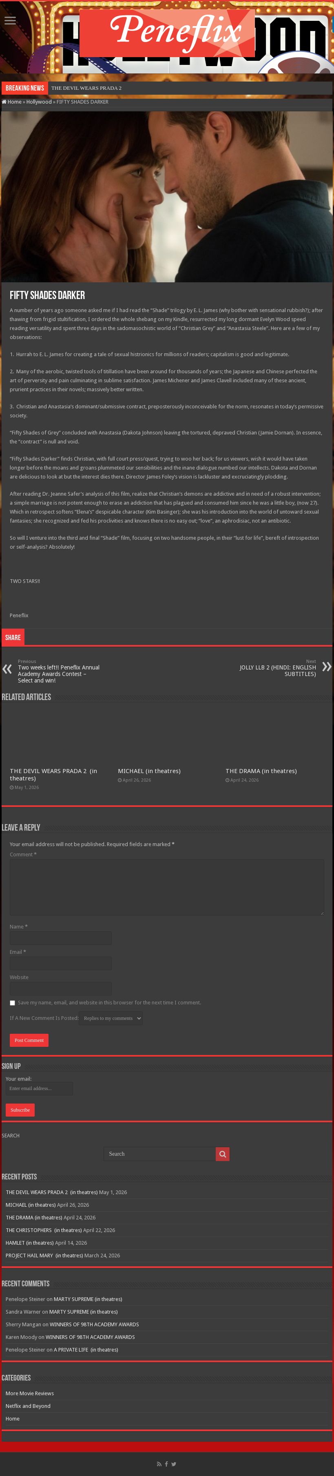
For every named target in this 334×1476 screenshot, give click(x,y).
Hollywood (39, 102)
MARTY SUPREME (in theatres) (88, 1299)
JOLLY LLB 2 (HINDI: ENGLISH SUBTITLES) (274, 668)
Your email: (18, 1079)
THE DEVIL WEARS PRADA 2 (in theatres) (52, 1192)
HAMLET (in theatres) (30, 1243)
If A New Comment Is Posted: (76, 1018)
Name (19, 927)
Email (18, 952)
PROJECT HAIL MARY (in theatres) (44, 1255)
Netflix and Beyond (28, 1406)
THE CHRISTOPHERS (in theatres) (44, 1230)
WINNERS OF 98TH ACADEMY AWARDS (94, 1324)
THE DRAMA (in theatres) (261, 771)
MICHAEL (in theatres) (149, 771)
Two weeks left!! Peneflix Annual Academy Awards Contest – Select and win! (60, 671)
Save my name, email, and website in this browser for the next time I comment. (109, 1003)
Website (19, 977)
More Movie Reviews (30, 1393)
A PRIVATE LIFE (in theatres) (86, 1350)
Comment (23, 854)
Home (12, 102)
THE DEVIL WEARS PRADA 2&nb (91, 88)
